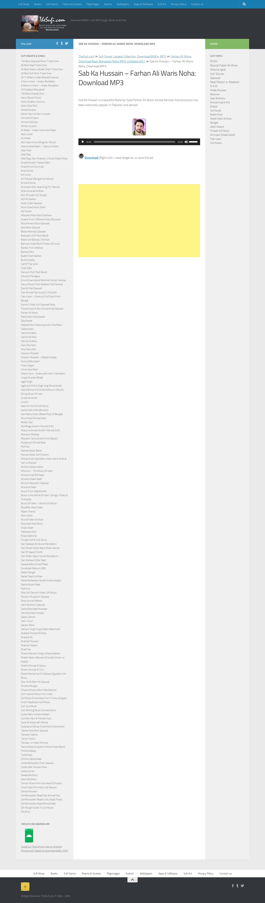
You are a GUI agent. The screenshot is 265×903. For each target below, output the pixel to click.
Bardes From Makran (32, 247)
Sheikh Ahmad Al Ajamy (33, 665)
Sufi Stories (217, 74)
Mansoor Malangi (30, 434)
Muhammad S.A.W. (220, 102)
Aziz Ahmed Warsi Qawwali (35, 223)
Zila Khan (25, 811)
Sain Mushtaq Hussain (32, 612)
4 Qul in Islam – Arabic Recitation (38, 81)
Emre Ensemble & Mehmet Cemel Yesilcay (43, 280)
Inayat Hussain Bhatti (32, 377)
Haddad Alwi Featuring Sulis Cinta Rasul (41, 324)
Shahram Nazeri (29, 645)
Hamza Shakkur (29, 341)
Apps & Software (143, 4)
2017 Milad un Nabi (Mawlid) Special (39, 77)
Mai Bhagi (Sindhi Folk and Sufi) (37, 426)
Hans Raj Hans (28, 345)
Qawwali (215, 78)
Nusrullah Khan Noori (32, 523)
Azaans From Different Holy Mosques (41, 219)
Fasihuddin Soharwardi (33, 316)
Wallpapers (123, 4)
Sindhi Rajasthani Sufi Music (35, 702)
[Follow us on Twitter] (66, 43)
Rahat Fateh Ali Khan (31, 576)
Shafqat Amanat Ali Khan (34, 633)
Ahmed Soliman (29, 122)
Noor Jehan (27, 515)
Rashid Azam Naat (30, 584)
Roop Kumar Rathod (31, 600)
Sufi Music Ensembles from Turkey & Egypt (43, 698)
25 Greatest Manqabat (32, 89)
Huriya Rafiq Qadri (30, 361)
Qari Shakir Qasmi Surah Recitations (39, 556)
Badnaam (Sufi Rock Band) (34, 235)
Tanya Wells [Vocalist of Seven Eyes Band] (43, 746)
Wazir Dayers (217, 126)
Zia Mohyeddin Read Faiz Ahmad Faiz (40, 795)
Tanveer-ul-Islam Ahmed (34, 742)
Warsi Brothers (29, 779)
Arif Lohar (26, 174)
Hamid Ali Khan (29, 337)
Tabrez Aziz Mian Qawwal (34, 730)
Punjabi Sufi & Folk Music (34, 539)
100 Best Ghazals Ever (32, 93)
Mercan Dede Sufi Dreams (35, 454)
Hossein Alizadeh (30, 353)
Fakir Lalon (215, 138)
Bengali (214, 122)
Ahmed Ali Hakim (30, 118)
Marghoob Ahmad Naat (33, 442)
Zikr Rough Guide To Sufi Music (37, 807)
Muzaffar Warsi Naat (31, 507)
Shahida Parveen (30, 641)
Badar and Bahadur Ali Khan (35, 239)
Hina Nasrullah (28, 349)
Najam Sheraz (28, 511)
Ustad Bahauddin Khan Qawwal (37, 763)
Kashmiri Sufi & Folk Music (35, 406)
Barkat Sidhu (27, 251)
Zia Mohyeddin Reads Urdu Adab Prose (41, 799)
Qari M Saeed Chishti (32, 552)
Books (37, 4)
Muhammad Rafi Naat (32, 475)
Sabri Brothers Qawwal (33, 604)
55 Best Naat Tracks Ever (34, 65)
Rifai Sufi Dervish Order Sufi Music (39, 592)
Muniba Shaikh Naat (31, 479)
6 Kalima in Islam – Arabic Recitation (39, 85)
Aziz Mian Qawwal (30, 227)
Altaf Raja (26, 154)
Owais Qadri (27, 527)
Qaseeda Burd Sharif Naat (34, 564)
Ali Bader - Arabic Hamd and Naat (38, 130)
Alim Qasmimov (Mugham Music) (38, 142)
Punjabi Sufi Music (219, 130)
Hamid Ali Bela (28, 333)
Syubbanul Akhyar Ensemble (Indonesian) (42, 726)
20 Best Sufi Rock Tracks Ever (36, 73)
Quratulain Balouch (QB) (33, 568)
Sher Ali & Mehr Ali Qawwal (35, 681)
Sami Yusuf (27, 621)
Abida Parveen (28, 109)
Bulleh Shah (216, 114)
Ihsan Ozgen (27, 365)
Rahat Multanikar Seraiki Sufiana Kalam (41, 580)
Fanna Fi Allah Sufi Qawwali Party (38, 304)
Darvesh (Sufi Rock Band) (34, 272)
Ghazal (213, 106)
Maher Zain (27, 422)
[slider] (134, 142)
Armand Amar (28, 182)
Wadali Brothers (29, 775)
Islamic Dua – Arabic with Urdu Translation (43, 373)
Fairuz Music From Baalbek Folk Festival (42, 284)
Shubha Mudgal (29, 685)
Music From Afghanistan (34, 491)
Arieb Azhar (27, 170)
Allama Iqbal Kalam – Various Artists (40, 146)
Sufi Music (24, 4)
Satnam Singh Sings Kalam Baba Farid (40, 629)
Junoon (24, 401)
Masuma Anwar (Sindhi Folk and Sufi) (40, 430)
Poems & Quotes (72, 4)
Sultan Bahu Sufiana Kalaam (35, 714)
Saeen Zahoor (28, 617)
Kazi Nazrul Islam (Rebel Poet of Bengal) (42, 414)
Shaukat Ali (26, 637)
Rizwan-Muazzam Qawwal (35, 596)
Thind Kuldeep (28, 750)
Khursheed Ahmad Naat (33, 418)
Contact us (197, 4)
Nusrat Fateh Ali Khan (32, 519)
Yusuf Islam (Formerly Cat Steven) (39, 787)
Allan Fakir (26, 150)
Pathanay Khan (29, 531)
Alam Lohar (27, 134)
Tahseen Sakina (29, 734)
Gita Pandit (26, 320)
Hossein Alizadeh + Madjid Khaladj (38, 357)
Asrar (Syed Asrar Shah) (33, 207)
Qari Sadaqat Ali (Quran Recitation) (38, 543)
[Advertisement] (139, 220)
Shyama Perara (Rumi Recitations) (38, 690)
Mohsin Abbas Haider (32, 466)
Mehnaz (25, 446)
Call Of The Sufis (29, 264)
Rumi (213, 61)
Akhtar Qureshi (29, 126)
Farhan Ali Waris (29, 312)
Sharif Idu (26, 649)
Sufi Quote (215, 110)
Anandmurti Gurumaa (32, 166)
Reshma (25, 588)
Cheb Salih (26, 268)
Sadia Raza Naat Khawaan (34, 608)
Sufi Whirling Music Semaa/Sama (38, 710)
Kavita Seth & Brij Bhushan (35, 410)
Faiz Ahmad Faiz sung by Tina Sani (39, 292)
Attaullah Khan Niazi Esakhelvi (36, 215)
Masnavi (215, 94)
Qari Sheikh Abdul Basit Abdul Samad (40, 548)
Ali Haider (26, 138)
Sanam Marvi (28, 625)
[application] (139, 141)
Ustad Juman (27, 771)
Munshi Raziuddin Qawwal (35, 483)
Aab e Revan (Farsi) (31, 97)
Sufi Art (162, 4)
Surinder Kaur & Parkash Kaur (36, 718)
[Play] (83, 142)
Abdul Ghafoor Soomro (33, 101)
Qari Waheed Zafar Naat (33, 560)
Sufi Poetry (216, 143)
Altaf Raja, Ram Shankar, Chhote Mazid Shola (44, 158)
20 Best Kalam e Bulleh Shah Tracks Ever (42, 69)
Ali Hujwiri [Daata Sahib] (222, 134)
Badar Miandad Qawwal (33, 231)
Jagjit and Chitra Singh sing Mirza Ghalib (41, 385)
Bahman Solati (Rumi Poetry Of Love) (40, 243)
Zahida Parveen (29, 791)
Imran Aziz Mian (29, 369)
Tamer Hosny (28, 738)
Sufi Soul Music (29, 706)
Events (108, 4)
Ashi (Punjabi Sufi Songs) (34, 195)
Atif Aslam (26, 211)
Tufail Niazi (26, 754)
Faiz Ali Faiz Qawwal (31, 288)
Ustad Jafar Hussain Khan (34, 767)
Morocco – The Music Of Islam (37, 470)
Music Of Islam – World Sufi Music (39, 503)
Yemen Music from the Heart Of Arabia (41, 783)
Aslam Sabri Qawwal (31, 203)
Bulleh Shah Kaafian (31, 255)
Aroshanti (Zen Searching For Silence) (40, 186)
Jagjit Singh (26, 381)
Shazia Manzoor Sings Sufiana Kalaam (40, 653)
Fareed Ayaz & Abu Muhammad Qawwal (42, 308)
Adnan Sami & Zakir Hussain (35, 113)
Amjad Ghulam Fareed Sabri (35, 162)
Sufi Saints (52, 4)
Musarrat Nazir (29, 487)
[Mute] (186, 142)
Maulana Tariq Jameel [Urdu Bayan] (39, 438)
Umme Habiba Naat (31, 759)
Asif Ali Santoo (28, 199)
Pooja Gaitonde (29, 535)
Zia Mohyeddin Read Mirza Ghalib (38, 803)
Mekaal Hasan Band (31, 450)
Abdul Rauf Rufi (29, 105)
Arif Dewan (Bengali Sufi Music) (37, 178)
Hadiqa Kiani (27, 328)
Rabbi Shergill (28, 572)
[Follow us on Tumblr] (62, 43)
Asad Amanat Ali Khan (32, 191)
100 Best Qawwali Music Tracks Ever (40, 61)
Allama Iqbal (218, 70)
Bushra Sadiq (28, 260)
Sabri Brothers (217, 98)
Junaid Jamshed (29, 397)
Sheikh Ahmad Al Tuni (32, 669)
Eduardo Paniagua (30, 276)
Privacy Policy (178, 4)
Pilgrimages (92, 4)
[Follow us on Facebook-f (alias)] (57, 43)
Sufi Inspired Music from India (36, 694)
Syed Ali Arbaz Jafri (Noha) (34, 722)
